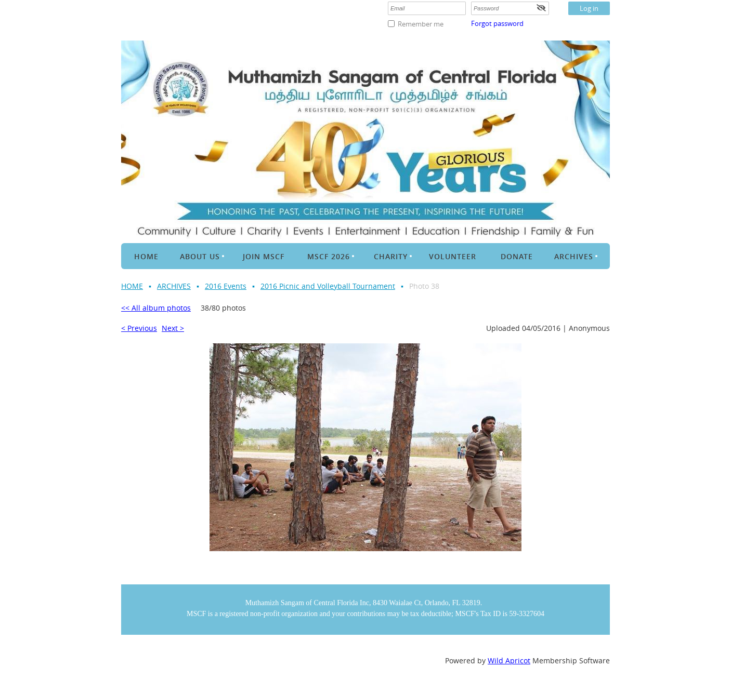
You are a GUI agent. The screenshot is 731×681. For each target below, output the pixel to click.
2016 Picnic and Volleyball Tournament (327, 286)
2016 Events (225, 286)
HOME (132, 286)
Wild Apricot (509, 660)
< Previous (139, 328)
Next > (173, 328)
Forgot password (497, 23)
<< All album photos (156, 308)
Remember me (420, 24)
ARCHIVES (174, 286)
